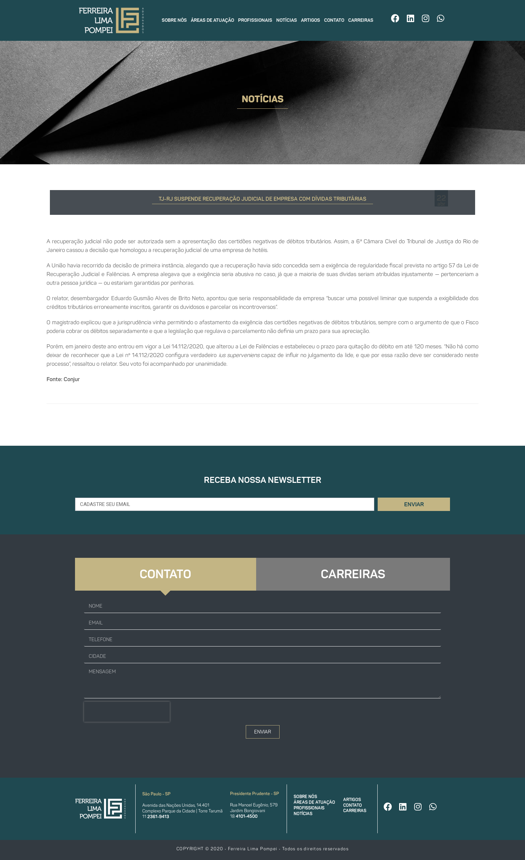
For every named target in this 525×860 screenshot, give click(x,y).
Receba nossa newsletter (262, 480)
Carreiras (360, 20)
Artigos (310, 20)
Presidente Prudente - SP (254, 793)
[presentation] (127, 712)
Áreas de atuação (212, 20)
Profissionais (255, 20)
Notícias (286, 20)
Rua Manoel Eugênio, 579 (254, 804)
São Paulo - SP (156, 793)
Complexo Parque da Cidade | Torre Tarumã (182, 810)
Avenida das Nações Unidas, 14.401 (175, 805)
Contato (334, 20)
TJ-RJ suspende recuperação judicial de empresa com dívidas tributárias (262, 199)
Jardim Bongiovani (247, 810)
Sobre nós (174, 20)
